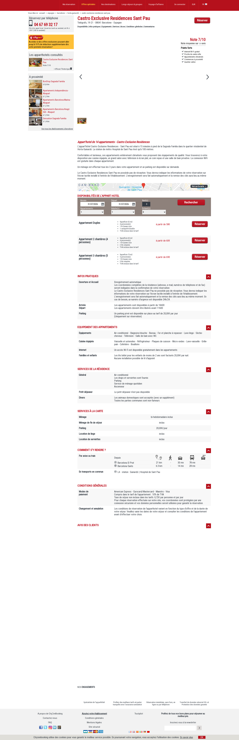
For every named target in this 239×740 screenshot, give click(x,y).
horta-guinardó (73, 13)
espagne (51, 13)
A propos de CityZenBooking (50, 713)
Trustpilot (139, 713)
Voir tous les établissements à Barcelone (57, 129)
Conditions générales (135, 27)
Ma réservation (69, 4)
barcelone (61, 13)
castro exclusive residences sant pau (96, 13)
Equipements (106, 27)
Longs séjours (132, 4)
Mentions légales (94, 722)
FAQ (50, 722)
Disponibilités (82, 27)
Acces (123, 27)
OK (201, 737)
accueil (42, 13)
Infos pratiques (94, 27)
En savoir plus (186, 737)
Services (116, 27)
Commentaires (149, 27)
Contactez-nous (50, 718)
